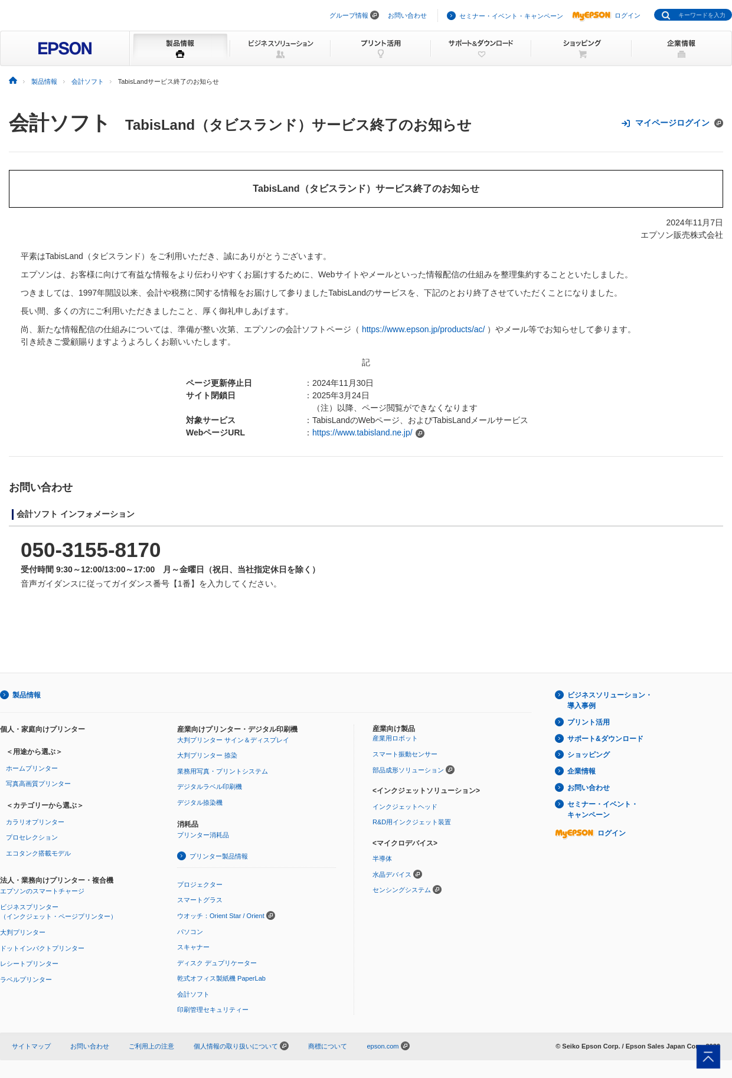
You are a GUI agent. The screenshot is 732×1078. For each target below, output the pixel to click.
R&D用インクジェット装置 (411, 821)
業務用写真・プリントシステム (222, 771)
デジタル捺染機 (200, 802)
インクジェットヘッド (404, 806)
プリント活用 (588, 722)
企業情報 (581, 771)
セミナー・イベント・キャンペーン (511, 15)
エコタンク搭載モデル (38, 853)
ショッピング (588, 755)
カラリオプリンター (35, 821)
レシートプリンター (29, 963)
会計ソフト (60, 123)
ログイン (606, 15)
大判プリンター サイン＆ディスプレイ (233, 739)
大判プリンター (22, 932)
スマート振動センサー (404, 754)
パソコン (190, 931)
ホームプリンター (32, 768)
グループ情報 (348, 15)
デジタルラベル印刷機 (209, 786)
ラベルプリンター (26, 979)
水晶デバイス (391, 874)
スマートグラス (200, 899)
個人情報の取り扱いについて (241, 1046)
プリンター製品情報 (218, 856)
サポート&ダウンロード (605, 739)
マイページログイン (672, 123)
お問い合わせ (407, 15)
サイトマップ (31, 1046)
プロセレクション (32, 837)
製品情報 (26, 695)
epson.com (382, 1046)
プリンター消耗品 (203, 834)
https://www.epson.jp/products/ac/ (423, 329)
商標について (327, 1046)
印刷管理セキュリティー (213, 1009)
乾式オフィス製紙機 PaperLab (221, 978)
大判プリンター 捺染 (207, 755)
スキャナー (193, 947)
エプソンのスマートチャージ (42, 890)
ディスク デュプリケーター (217, 962)
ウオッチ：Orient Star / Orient (220, 915)
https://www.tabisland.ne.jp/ (362, 432)
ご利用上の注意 (151, 1046)
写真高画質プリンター (38, 783)
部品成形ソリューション (408, 770)
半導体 (382, 858)
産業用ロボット (395, 738)
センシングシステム (401, 889)
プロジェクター (200, 884)
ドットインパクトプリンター (42, 948)
